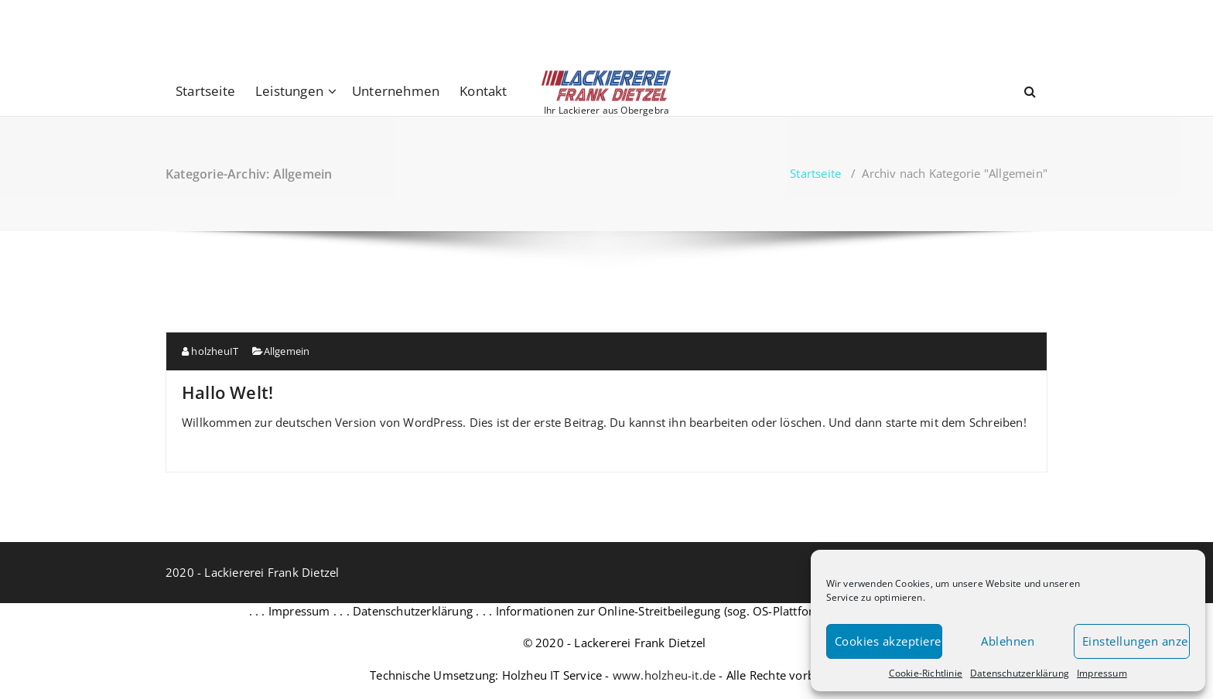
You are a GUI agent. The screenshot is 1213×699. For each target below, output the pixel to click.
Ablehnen (1007, 641)
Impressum (1102, 673)
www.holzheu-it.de (664, 675)
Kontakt (483, 91)
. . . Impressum (289, 611)
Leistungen (289, 91)
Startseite (205, 91)
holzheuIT (210, 351)
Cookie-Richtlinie (925, 673)
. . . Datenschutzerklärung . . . (413, 611)
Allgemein (287, 351)
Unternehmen (395, 91)
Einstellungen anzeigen (1136, 641)
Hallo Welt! (227, 392)
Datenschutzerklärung (1019, 673)
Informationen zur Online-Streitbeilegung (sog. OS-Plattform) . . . (673, 611)
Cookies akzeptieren (888, 641)
